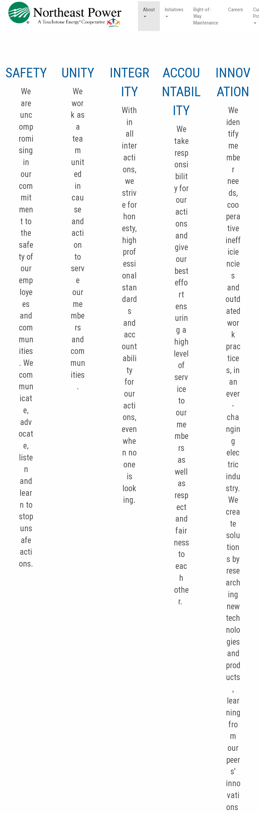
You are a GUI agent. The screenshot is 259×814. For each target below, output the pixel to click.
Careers (235, 10)
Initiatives (174, 12)
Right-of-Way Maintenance (205, 16)
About (149, 12)
